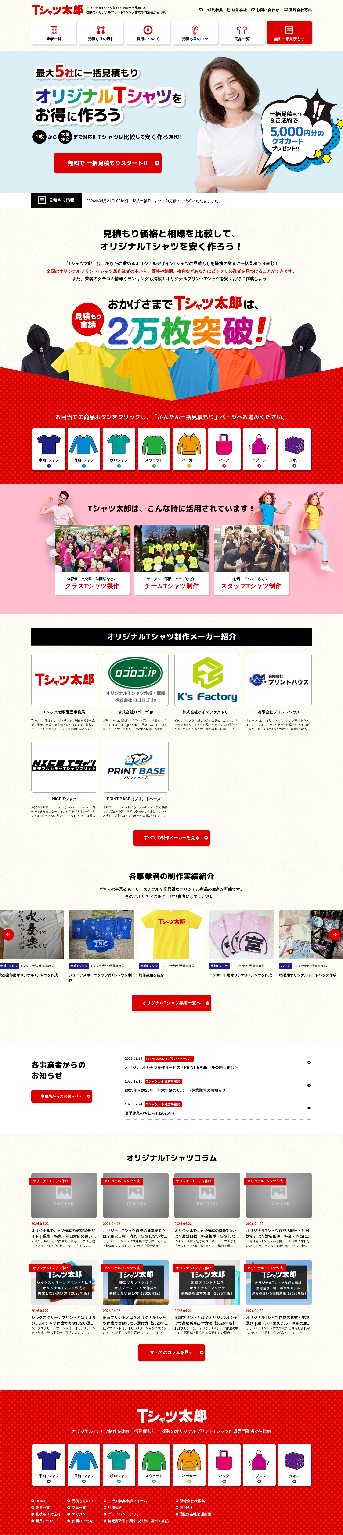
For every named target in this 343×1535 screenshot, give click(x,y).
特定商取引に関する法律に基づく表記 (138, 1521)
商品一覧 (79, 1508)
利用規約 (115, 1508)
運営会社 (237, 10)
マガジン (79, 1514)
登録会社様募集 (192, 1501)
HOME (41, 1501)
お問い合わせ (265, 10)
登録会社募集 (298, 10)
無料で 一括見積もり (108, 163)
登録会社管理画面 (195, 1514)
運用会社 (187, 1508)
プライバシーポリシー (126, 1514)
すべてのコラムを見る (171, 1352)
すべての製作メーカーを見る (171, 837)
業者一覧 (43, 1508)
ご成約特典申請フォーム (127, 1501)
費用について (46, 1521)
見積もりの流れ (48, 1514)
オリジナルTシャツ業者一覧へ (171, 1003)
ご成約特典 (211, 10)
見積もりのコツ (84, 1501)
